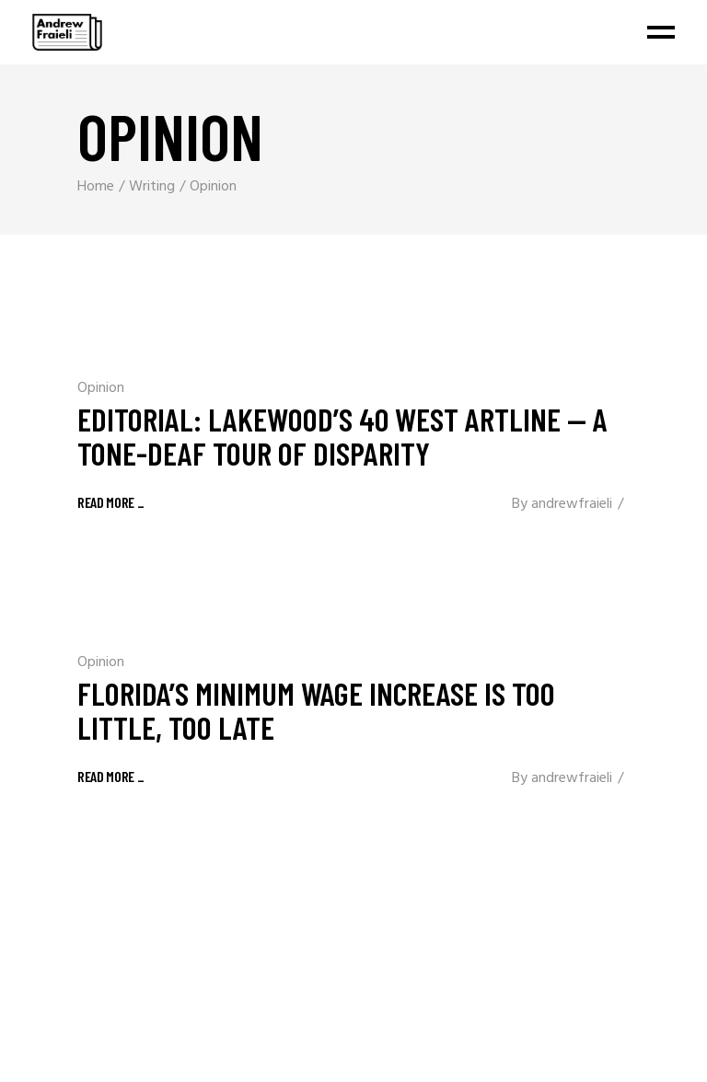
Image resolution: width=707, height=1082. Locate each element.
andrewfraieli (571, 504)
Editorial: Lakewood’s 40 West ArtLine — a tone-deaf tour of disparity (342, 435)
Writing (152, 187)
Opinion (100, 388)
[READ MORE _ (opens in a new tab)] (111, 775)
